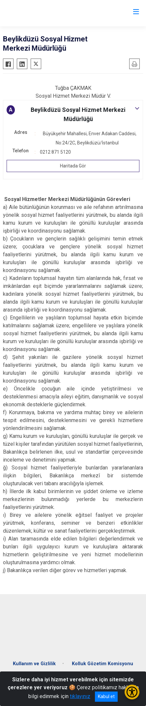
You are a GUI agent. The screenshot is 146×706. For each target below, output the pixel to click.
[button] (73, 114)
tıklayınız (80, 696)
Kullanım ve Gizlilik (34, 664)
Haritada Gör (73, 165)
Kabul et (106, 696)
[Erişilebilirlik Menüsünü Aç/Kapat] (132, 692)
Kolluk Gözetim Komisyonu (102, 664)
